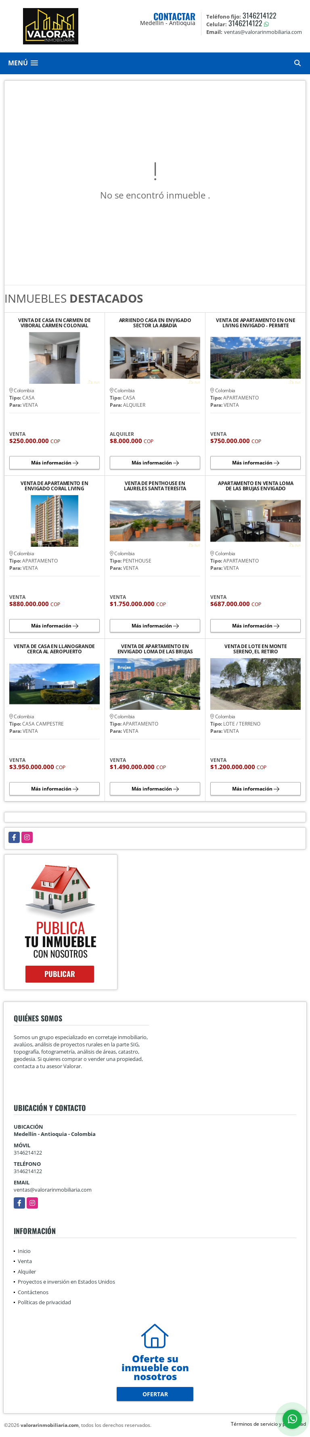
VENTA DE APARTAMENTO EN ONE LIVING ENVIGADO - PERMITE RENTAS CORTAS (255, 323)
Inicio (24, 1251)
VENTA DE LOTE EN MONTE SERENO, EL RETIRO (255, 649)
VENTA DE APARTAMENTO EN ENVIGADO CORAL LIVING (54, 486)
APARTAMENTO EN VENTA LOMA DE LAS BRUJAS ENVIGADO (255, 486)
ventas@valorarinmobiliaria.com (53, 1189)
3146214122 (259, 15)
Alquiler (27, 1271)
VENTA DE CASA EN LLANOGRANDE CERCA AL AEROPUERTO (54, 649)
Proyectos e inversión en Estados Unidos (66, 1281)
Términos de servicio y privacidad (268, 1423)
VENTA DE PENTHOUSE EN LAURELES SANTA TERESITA (155, 486)
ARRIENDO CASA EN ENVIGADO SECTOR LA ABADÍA (155, 323)
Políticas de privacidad (44, 1302)
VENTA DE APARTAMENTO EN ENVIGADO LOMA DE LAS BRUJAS (155, 649)
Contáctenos (33, 1292)
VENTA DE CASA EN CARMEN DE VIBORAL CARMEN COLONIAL (54, 323)
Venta (25, 1261)
